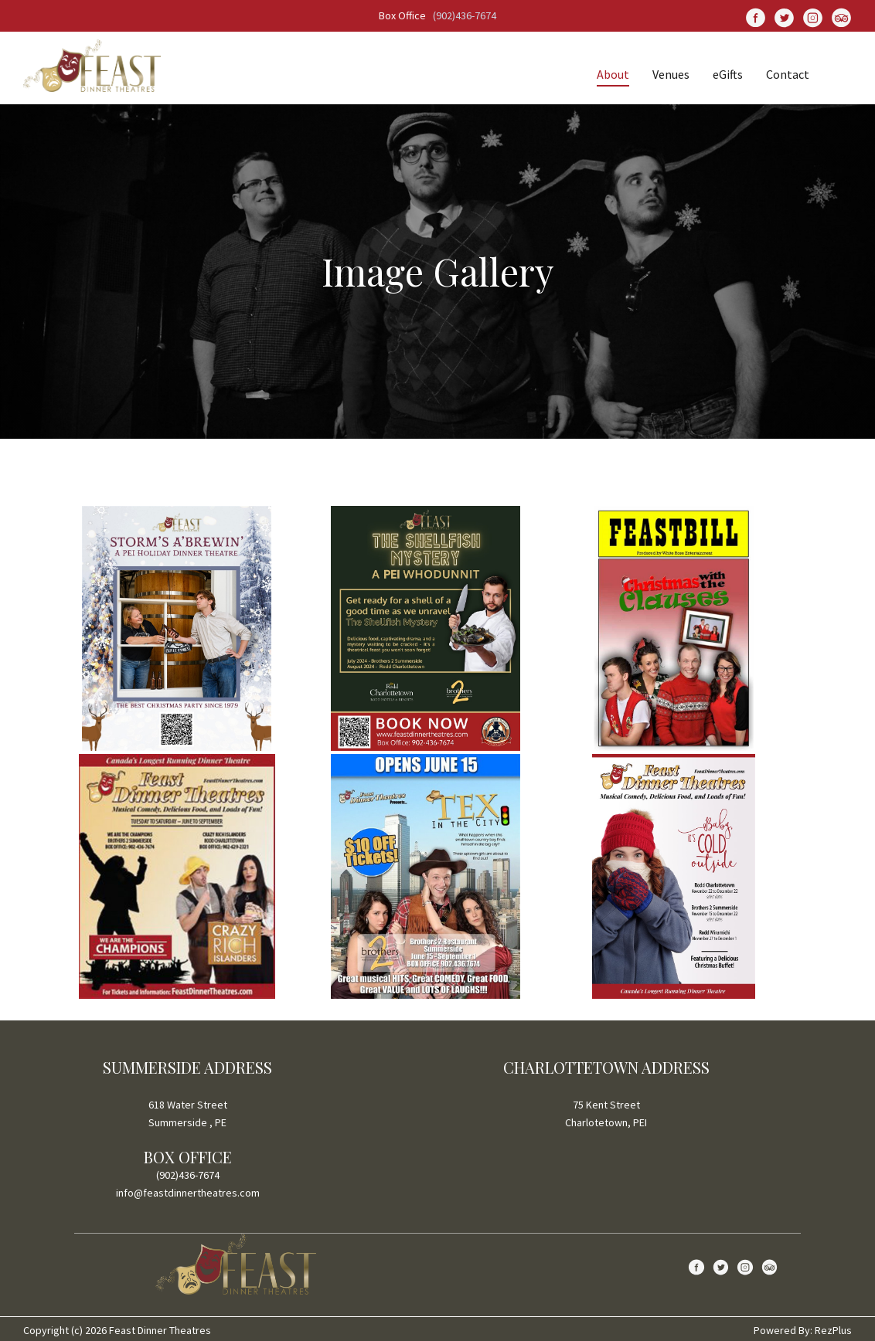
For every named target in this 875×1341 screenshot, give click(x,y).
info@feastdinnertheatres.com (188, 1193)
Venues (670, 74)
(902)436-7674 (464, 15)
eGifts (728, 74)
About (613, 74)
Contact (787, 74)
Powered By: (784, 1330)
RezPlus (833, 1330)
